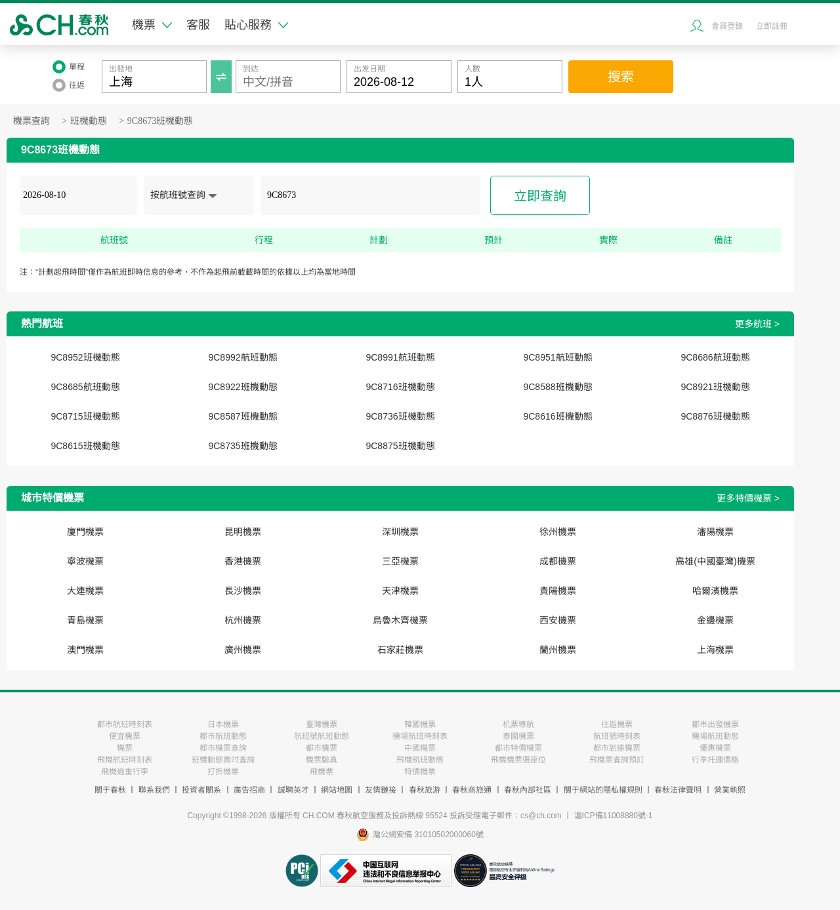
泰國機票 (518, 736)
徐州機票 (557, 531)
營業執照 (730, 790)
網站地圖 (336, 790)
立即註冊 (772, 26)
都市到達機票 (616, 748)
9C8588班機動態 (557, 387)
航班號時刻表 (616, 736)
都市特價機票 (518, 748)
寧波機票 (85, 561)
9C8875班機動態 (400, 446)
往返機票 (617, 724)
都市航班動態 (223, 736)
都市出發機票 (715, 724)
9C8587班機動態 (242, 416)
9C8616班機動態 (557, 416)
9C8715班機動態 (85, 416)
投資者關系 (201, 790)
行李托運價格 (715, 759)
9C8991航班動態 (400, 357)
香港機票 (242, 561)
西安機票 (557, 620)
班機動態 (88, 121)
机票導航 (518, 724)
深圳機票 (400, 531)
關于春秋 (110, 790)
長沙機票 (242, 590)
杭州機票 (242, 620)
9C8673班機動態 (160, 121)
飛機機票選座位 (518, 759)
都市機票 (321, 748)
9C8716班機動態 (400, 387)
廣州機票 (242, 649)
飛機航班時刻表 (124, 759)
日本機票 (223, 724)
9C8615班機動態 (85, 446)
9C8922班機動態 (242, 387)
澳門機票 (85, 649)
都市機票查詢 (223, 748)
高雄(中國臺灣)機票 (715, 561)
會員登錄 (727, 26)
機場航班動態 (715, 736)
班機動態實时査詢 (223, 759)
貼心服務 (256, 24)
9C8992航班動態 (242, 357)
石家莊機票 (400, 649)
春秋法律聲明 (678, 790)
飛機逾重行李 (124, 771)
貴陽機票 (557, 590)
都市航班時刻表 (124, 724)
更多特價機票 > (748, 498)
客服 (198, 24)
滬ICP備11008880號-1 (613, 815)
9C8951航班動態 (557, 357)
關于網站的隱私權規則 (603, 790)
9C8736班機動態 (400, 416)
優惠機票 (715, 748)
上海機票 (715, 649)
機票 (152, 24)
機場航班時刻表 (420, 736)
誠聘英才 (293, 790)
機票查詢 (31, 121)
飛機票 (321, 771)
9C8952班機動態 (85, 357)
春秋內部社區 (527, 790)
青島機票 (85, 620)
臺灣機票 (321, 724)
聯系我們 (154, 790)
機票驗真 (321, 759)
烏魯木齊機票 (400, 620)
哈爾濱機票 (715, 590)
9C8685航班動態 (85, 387)
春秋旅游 (424, 790)
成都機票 (557, 561)
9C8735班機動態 (242, 446)
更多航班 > (757, 324)
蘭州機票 (557, 649)
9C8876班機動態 (715, 416)
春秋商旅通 (472, 790)
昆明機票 (242, 531)
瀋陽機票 (715, 531)
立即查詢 (540, 196)
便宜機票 (124, 736)
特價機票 (420, 771)
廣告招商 (249, 790)
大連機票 (85, 590)
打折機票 (223, 771)
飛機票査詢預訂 (616, 759)
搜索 (621, 76)
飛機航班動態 (420, 759)
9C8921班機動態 (715, 387)
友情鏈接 (380, 790)
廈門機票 (85, 531)
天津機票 (400, 590)
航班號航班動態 (321, 736)
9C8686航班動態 (715, 357)
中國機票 (420, 748)
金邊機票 (715, 620)
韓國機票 (420, 724)
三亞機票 (400, 561)
